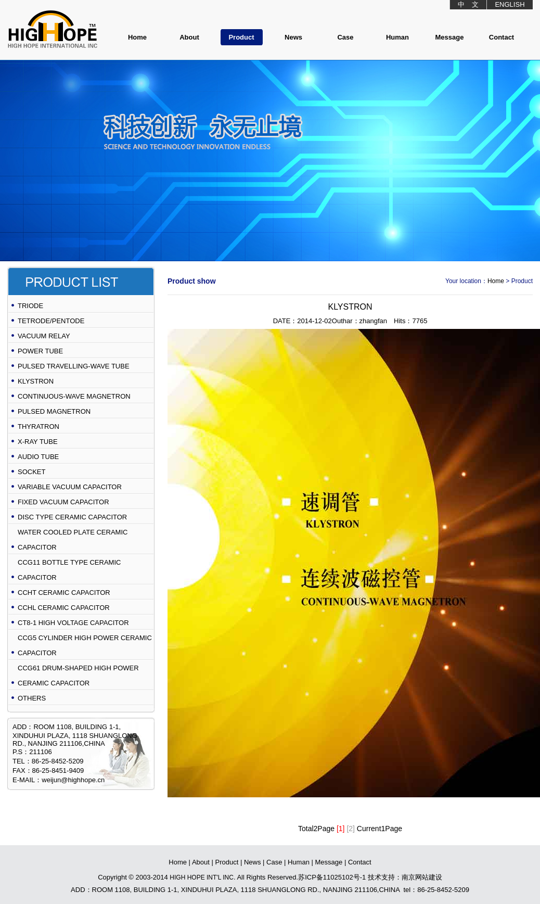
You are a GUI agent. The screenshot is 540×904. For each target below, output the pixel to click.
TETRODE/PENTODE (51, 321)
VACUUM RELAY (44, 336)
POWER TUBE (40, 351)
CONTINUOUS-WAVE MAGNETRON (74, 396)
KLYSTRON (36, 381)
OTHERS (32, 698)
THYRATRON (38, 426)
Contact (501, 37)
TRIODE (30, 306)
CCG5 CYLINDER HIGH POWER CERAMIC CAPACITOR (85, 645)
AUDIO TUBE (38, 457)
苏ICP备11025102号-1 (332, 877)
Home (137, 37)
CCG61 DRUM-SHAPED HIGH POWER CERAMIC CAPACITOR (78, 675)
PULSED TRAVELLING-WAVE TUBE (74, 366)
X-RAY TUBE (38, 441)
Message (449, 37)
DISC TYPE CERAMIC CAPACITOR (72, 517)
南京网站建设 (422, 877)
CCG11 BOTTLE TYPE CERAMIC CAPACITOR (69, 569)
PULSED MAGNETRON (54, 411)
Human (397, 37)
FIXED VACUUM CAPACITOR (63, 502)
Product (241, 37)
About (189, 37)
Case (345, 37)
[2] (350, 828)
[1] (341, 828)
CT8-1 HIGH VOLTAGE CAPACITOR (73, 623)
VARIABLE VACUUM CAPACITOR (70, 487)
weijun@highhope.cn (73, 780)
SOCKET (31, 472)
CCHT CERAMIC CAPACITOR (64, 592)
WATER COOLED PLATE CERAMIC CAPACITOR (72, 539)
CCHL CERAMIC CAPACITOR (64, 608)
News (293, 37)
